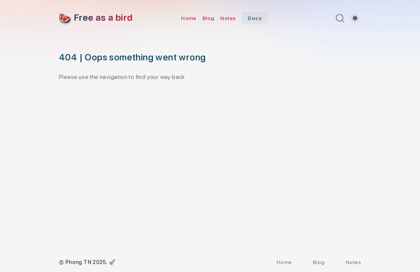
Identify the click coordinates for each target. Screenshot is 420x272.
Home (188, 18)
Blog (208, 18)
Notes (228, 18)
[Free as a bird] (96, 18)
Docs (255, 18)
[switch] (355, 18)
